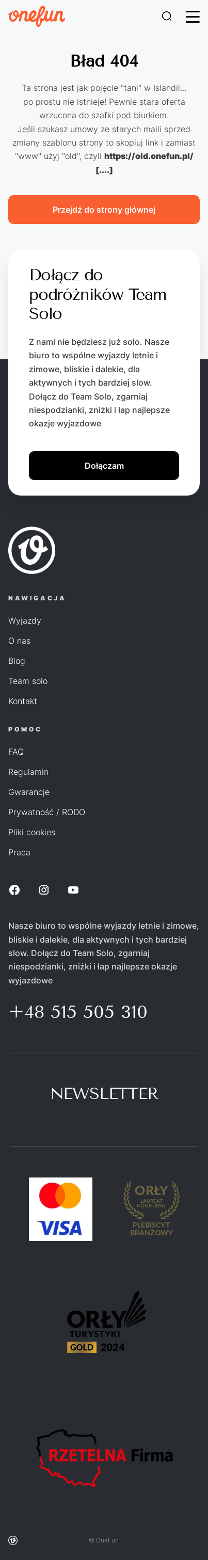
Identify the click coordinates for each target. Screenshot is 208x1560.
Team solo (27, 681)
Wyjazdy (24, 620)
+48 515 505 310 (78, 1012)
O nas (19, 640)
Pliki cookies (31, 832)
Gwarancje (29, 792)
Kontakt (22, 701)
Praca (19, 852)
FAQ (16, 751)
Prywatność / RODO (46, 812)
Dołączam (104, 465)
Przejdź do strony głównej (104, 209)
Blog (16, 661)
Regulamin (28, 772)
